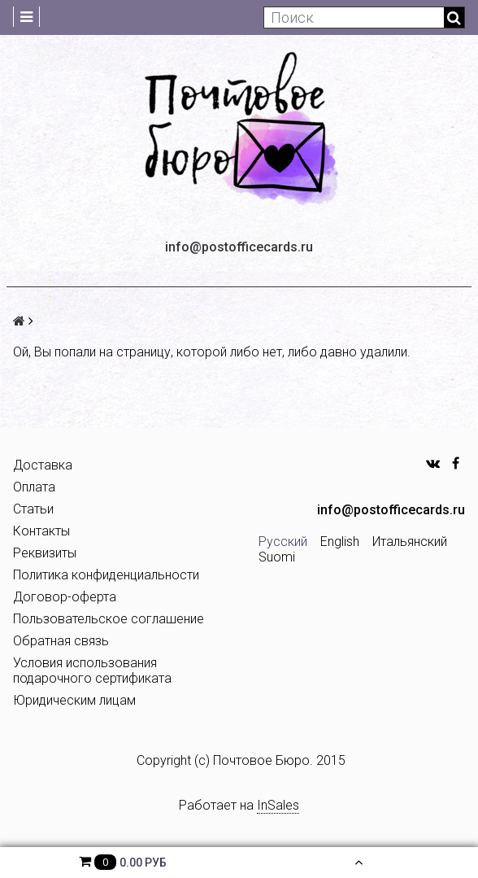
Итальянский (409, 541)
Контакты (41, 531)
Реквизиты (44, 553)
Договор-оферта (64, 597)
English (339, 541)
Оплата (34, 487)
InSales (278, 805)
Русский (283, 541)
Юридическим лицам (74, 700)
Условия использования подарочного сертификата (92, 670)
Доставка (42, 465)
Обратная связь (61, 641)
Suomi (277, 557)
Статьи (33, 509)
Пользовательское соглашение (108, 619)
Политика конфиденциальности (106, 575)
